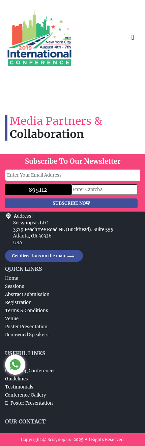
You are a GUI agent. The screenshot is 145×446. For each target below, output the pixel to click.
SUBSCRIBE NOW (71, 203)
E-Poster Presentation (29, 403)
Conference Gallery (25, 395)
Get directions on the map (44, 256)
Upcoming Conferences (30, 371)
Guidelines (16, 379)
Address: (23, 216)
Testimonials (19, 387)
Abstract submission (27, 294)
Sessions (14, 286)
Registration (18, 302)
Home (11, 278)
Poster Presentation (26, 327)
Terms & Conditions (26, 310)
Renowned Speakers (27, 335)
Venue (12, 319)
